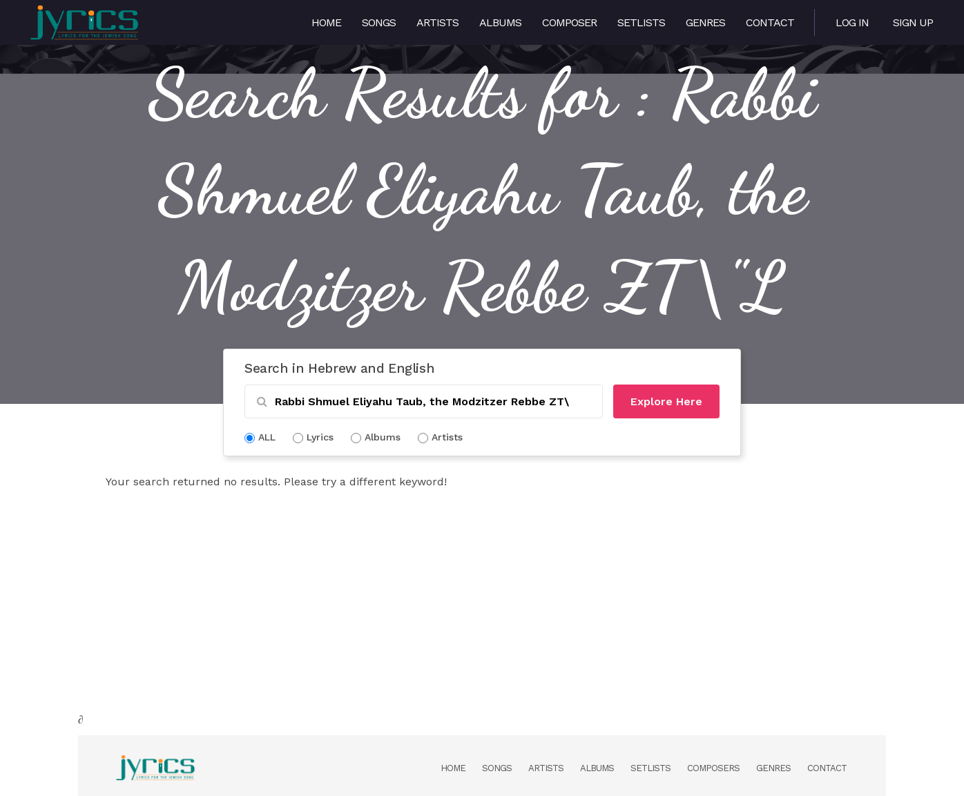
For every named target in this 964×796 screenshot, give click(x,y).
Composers (713, 768)
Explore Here (666, 401)
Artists (437, 22)
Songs (379, 22)
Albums (500, 22)
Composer (569, 22)
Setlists (641, 22)
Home (326, 22)
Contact (770, 22)
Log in (852, 22)
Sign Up (913, 22)
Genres (705, 22)
